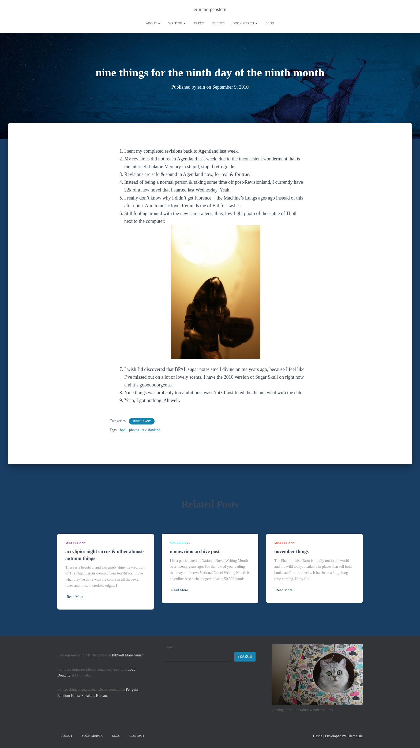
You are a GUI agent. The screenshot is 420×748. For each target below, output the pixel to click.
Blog (269, 23)
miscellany (142, 421)
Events (218, 23)
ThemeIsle (355, 736)
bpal (123, 430)
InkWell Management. (128, 655)
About (153, 23)
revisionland (151, 430)
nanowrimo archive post (195, 551)
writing (177, 23)
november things (291, 551)
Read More (75, 597)
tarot (199, 23)
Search (169, 647)
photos (134, 430)
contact (136, 736)
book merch (244, 23)
